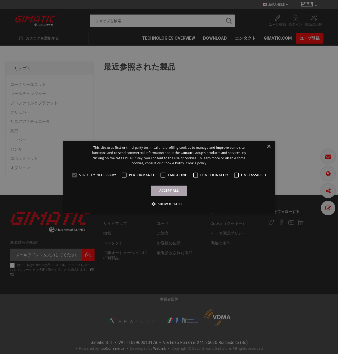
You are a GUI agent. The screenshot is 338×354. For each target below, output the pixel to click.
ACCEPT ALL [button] (169, 190)
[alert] (169, 177)
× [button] (269, 147)
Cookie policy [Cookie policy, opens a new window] (196, 163)
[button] (169, 203)
